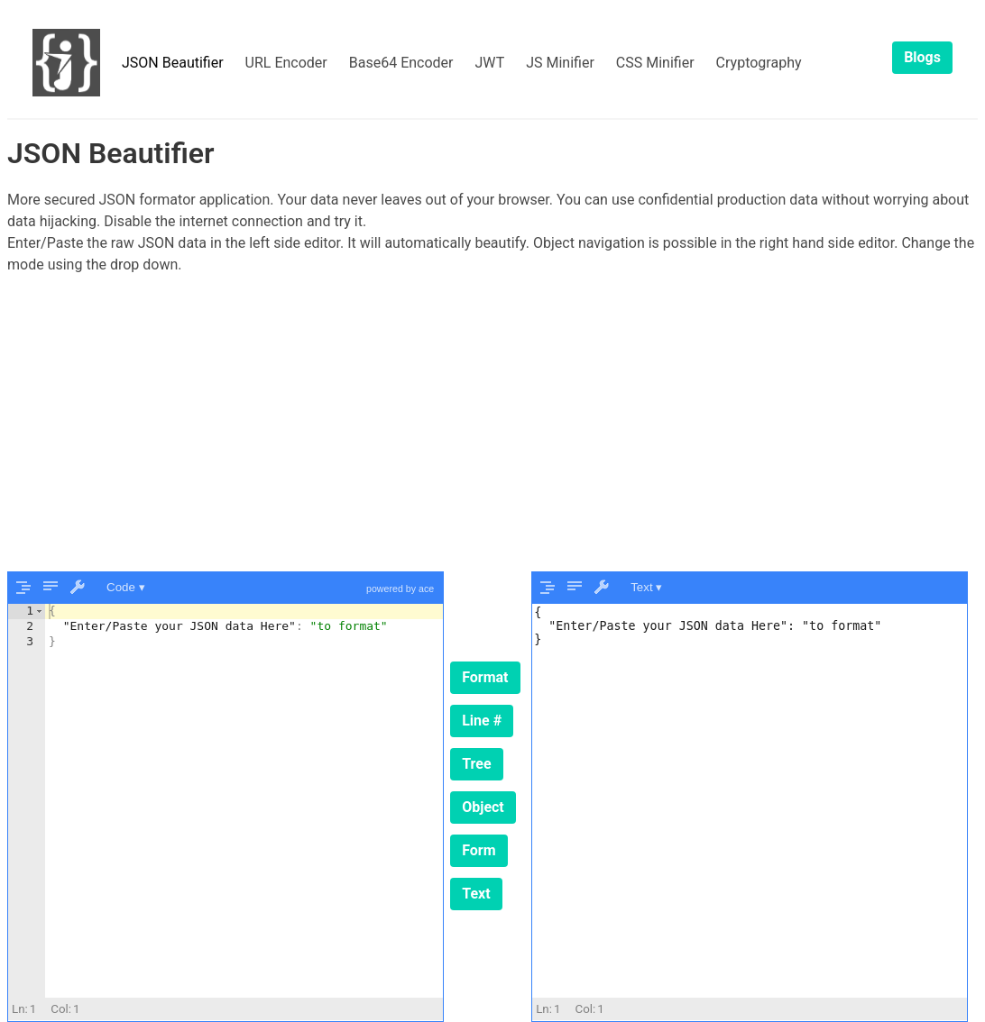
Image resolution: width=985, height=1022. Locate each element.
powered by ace (400, 588)
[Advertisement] (492, 423)
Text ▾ (646, 587)
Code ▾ (125, 587)
